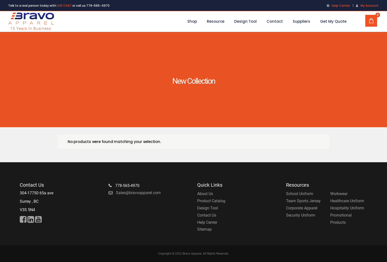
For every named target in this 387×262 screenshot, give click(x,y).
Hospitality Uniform (347, 208)
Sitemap (204, 229)
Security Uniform (300, 215)
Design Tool (207, 208)
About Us (205, 193)
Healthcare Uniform (347, 201)
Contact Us (206, 215)
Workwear (339, 193)
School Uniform (299, 193)
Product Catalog (211, 201)
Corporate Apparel (301, 208)
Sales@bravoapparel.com (138, 192)
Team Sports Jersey (303, 201)
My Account (369, 5)
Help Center (341, 5)
